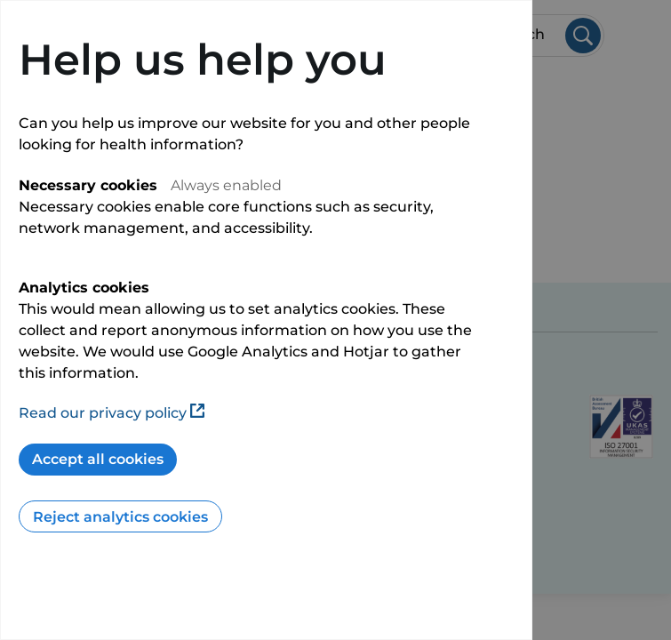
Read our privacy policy (111, 412)
